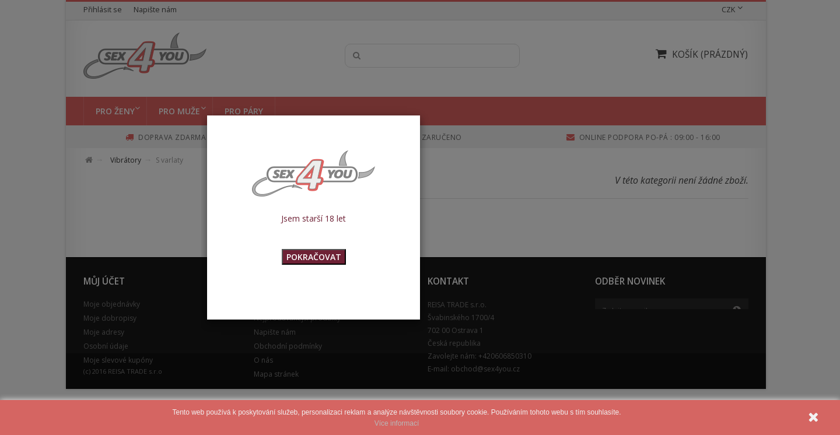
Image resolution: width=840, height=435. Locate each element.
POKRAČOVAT (313, 256)
